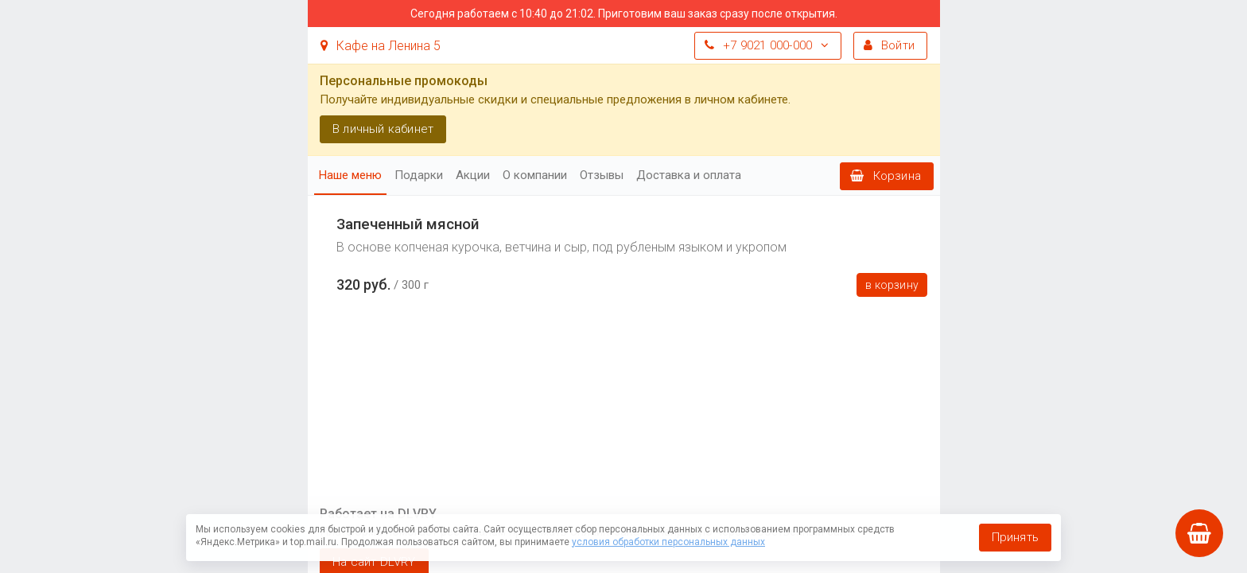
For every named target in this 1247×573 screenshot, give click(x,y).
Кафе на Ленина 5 (380, 45)
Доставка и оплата (688, 175)
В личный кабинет (382, 129)
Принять (1015, 537)
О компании (535, 175)
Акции (473, 175)
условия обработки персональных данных (668, 542)
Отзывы (602, 175)
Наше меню (350, 175)
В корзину (892, 285)
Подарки (418, 175)
